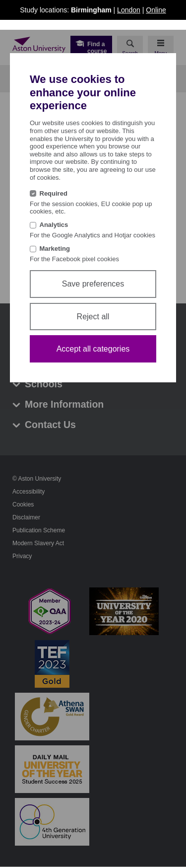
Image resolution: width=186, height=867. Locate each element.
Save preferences (93, 284)
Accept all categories (93, 349)
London (128, 10)
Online (156, 10)
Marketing (55, 248)
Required (53, 193)
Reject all (93, 316)
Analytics (54, 224)
